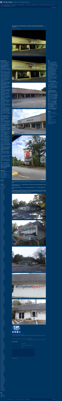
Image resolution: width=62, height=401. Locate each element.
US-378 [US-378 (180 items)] (53, 87)
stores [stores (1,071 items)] (52, 84)
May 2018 (2, 271)
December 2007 (3, 390)
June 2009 (2, 373)
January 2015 (2, 309)
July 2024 (2, 201)
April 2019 (2, 261)
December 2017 (3, 276)
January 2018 (2, 275)
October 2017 (2, 278)
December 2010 (3, 356)
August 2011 (2, 348)
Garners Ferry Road (36, 335)
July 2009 (2, 372)
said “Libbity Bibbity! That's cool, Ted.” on (5, 162)
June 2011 (2, 350)
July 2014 (2, 315)
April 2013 (2, 329)
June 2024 (2, 202)
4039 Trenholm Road (19, 335)
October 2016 (2, 289)
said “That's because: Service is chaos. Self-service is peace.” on (5, 63)
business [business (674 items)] (53, 64)
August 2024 (2, 200)
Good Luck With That (21, 4)
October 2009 (2, 369)
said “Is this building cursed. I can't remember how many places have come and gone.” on (5, 90)
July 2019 (2, 258)
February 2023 (3, 217)
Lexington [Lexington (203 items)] (50, 77)
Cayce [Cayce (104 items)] (49, 66)
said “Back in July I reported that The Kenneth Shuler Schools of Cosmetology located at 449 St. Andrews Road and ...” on (5, 156)
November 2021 (3, 231)
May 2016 (2, 294)
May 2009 (2, 374)
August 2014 (2, 314)
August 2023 (2, 211)
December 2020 (3, 242)
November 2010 (3, 357)
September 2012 (3, 336)
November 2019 (3, 254)
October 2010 (2, 358)
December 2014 (3, 310)
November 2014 (3, 311)
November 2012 (3, 334)
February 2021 (3, 240)
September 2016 (3, 290)
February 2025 (3, 194)
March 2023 (2, 216)
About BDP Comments (4, 168)
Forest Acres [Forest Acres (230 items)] (53, 70)
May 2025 (2, 191)
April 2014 (2, 318)
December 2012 (3, 333)
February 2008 (3, 388)
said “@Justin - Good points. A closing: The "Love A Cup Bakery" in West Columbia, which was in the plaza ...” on (5, 160)
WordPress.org (3, 396)
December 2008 (3, 379)
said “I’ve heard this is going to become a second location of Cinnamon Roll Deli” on (6, 65)
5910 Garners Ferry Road (25, 335)
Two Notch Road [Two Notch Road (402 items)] (52, 86)
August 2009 (2, 371)
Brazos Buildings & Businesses (52, 122)
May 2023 (2, 214)
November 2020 (3, 243)
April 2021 (2, 238)
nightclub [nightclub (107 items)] (52, 78)
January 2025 (2, 195)
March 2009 (2, 376)
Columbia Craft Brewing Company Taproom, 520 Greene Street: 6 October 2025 (52, 108)
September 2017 (3, 279)
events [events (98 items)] (54, 69)
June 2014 (2, 316)
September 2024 (3, 199)
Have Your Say (28, 4)
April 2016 (2, 295)
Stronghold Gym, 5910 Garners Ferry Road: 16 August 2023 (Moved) (27, 26)
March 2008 (2, 387)
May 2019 (2, 260)
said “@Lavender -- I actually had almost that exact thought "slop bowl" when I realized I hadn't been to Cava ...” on (5, 72)
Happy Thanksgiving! (51, 95)
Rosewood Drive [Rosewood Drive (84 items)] (50, 82)
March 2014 (2, 319)
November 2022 (3, 220)
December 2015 (3, 299)
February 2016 (3, 297)
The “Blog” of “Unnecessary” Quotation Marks (52, 116)
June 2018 (2, 270)
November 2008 (3, 380)
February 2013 (3, 331)
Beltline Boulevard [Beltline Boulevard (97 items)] (50, 62)
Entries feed (2, 394)
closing (19, 28)
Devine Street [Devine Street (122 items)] (55, 68)
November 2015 (3, 300)
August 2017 (2, 280)
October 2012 (2, 335)
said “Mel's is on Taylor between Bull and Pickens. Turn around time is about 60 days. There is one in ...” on (5, 136)
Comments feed (3, 395)
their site (43, 191)
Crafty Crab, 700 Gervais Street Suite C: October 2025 (5, 174)
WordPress (28, 399)
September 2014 (3, 313)
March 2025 (2, 193)
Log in (1, 393)
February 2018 (3, 274)
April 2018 (2, 272)
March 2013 (2, 330)
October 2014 (2, 312)
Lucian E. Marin (21, 399)
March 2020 (2, 250)
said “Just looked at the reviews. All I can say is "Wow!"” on (5, 116)
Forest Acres (31, 335)
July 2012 (2, 338)
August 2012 (2, 337)
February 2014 (3, 320)
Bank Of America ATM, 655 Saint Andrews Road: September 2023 (37, 339)
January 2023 (2, 218)
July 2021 (2, 235)
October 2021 (2, 232)
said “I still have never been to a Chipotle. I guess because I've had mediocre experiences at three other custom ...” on (6, 69)
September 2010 (3, 359)
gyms (40, 335)
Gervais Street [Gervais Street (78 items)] (54, 72)
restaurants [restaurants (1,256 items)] (52, 81)
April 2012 (2, 341)
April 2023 (2, 215)
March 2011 (2, 353)
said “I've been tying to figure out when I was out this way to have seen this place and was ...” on (6, 124)
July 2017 (2, 281)
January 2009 (2, 378)
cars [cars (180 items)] (57, 64)
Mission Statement (35, 4)
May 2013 (2, 328)
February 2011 (3, 354)
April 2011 (2, 352)
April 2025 (2, 192)
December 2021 (3, 230)
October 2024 (2, 198)
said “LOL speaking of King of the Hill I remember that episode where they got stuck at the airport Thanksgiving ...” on (5, 97)
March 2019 (2, 262)
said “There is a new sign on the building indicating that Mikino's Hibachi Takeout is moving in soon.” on (6, 148)
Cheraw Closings (50, 123)
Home (2, 4)
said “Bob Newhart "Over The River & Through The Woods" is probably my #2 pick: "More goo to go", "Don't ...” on (5, 79)
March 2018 (2, 273)
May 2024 (2, 203)
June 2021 (2, 236)
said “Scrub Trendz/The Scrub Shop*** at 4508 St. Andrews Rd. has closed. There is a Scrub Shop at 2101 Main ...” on (6, 112)
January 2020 (2, 252)
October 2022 (2, 221)
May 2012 (2, 340)
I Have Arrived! (50, 102)
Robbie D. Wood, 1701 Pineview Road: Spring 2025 (5, 176)
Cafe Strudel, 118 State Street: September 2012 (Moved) (52, 92)
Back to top (53, 399)
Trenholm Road (23, 187)
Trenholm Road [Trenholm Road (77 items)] (54, 85)
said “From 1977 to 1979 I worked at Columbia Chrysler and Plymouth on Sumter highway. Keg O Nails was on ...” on (6, 166)
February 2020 (3, 251)
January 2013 (2, 332)
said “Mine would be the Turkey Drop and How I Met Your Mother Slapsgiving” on (5, 93)
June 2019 (2, 259)
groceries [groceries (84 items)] (54, 73)
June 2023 (2, 213)
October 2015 (2, 301)
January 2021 (2, 241)
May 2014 (2, 317)
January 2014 (2, 321)
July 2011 (2, 349)
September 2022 (3, 222)
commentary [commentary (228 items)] (55, 66)
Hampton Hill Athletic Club (37, 181)
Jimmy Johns (19, 184)
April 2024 (2, 204)
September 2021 (3, 233)
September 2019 (3, 256)
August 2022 (2, 223)
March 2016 (2, 296)
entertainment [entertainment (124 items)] (50, 69)
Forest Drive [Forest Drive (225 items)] (50, 71)
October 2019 (2, 255)
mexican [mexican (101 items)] (49, 78)
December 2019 (3, 253)
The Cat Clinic (36, 187)
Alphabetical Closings (7, 4)
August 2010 (2, 360)
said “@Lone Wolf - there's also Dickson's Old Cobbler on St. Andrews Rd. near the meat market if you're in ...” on (6, 121)
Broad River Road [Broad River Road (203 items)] (52, 63)
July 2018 (2, 269)
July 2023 (2, 212)
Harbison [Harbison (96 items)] (52, 74)
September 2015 (3, 302)
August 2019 (2, 257)
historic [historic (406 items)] (50, 76)
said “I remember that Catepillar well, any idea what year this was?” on (5, 86)
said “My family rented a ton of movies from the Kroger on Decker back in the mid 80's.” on (6, 83)
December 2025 (3, 185)
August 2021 (2, 234)
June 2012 (2, 339)
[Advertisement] (31, 16)
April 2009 (2, 375)
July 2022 (2, 224)
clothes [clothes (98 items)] (51, 66)
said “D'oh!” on (5, 119)
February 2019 (3, 263)
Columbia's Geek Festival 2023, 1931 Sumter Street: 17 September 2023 (23, 338)
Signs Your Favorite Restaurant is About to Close (47, 4)
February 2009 (3, 377)
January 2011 (2, 355)
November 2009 (3, 368)
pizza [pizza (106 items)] (51, 79)
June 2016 (2, 293)
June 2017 (2, 282)
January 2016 (2, 298)
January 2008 (2, 389)
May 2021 (2, 237)
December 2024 (3, 196)
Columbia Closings (7, 2)
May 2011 (2, 351)
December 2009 (3, 367)
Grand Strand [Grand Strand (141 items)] (50, 73)
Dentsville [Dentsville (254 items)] (50, 68)
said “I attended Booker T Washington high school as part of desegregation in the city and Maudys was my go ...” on (6, 129)
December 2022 (3, 219)
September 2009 (3, 370)
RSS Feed (53, 7)
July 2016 (2, 292)
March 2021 (2, 239)
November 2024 (3, 197)
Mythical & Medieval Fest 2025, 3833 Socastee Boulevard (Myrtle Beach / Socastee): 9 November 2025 (52, 104)
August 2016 (2, 291)
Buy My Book (14, 4)
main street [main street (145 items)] (54, 77)
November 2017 (3, 277)
